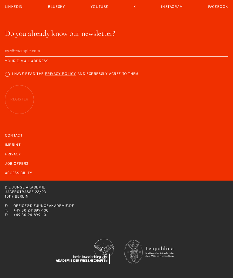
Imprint (13, 145)
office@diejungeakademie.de (43, 206)
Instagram (172, 7)
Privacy (13, 154)
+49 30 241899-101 (30, 215)
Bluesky (56, 7)
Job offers (17, 164)
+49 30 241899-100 (31, 210)
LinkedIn (14, 7)
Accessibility (18, 173)
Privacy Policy (60, 74)
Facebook (218, 7)
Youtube (99, 7)
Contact (13, 136)
